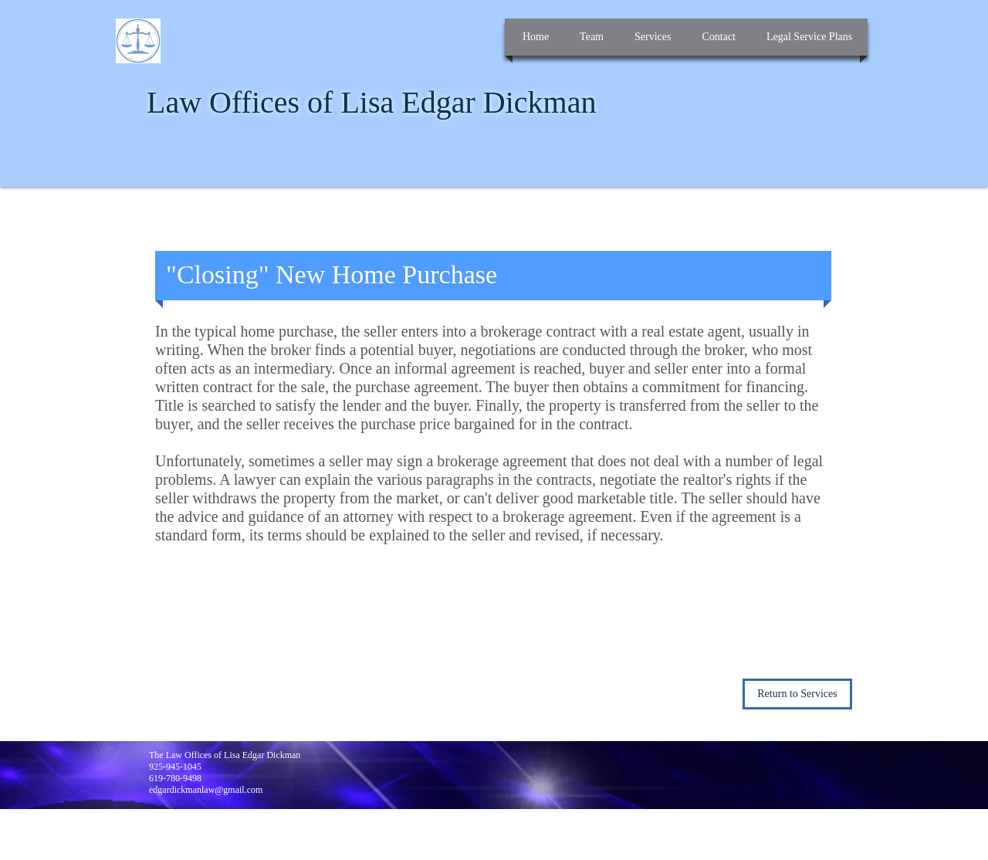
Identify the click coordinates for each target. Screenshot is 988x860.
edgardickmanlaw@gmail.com (205, 789)
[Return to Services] (797, 694)
